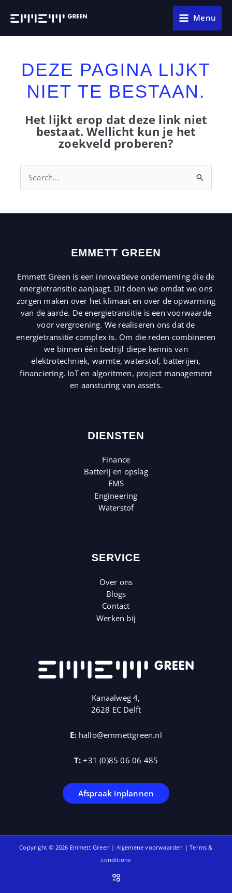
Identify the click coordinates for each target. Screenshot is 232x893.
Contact (115, 606)
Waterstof (116, 507)
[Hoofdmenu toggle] (197, 18)
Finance (116, 459)
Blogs (116, 594)
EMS (116, 483)
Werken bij (116, 618)
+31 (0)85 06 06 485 (120, 760)
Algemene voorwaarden (150, 847)
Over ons (116, 582)
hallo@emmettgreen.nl (120, 735)
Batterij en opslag (116, 471)
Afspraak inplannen (116, 793)
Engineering (115, 495)
